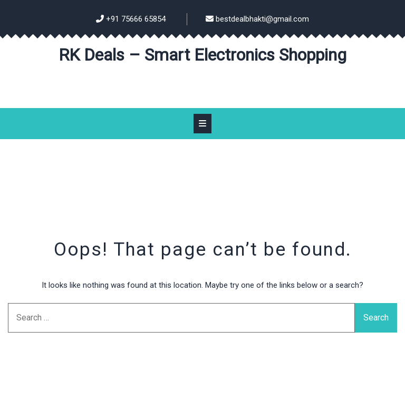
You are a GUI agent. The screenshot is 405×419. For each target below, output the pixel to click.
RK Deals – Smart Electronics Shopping (202, 55)
